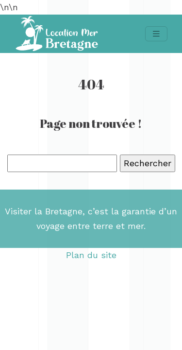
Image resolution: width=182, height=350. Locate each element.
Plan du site (91, 255)
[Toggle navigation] (156, 33)
